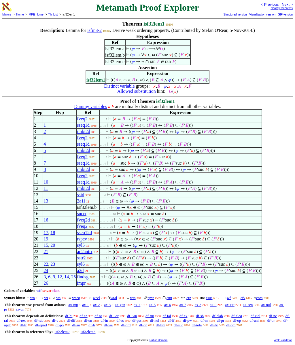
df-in (104, 320)
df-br (271, 320)
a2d (80, 270)
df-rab (39, 320)
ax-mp (73, 304)
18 (52, 232)
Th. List (53, 14)
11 (46, 188)
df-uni (254, 320)
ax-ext (229, 304)
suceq (82, 213)
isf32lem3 (87, 331)
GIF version (285, 14)
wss (133, 298)
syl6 (81, 264)
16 (46, 219)
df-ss (120, 320)
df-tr (23, 325)
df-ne (273, 316)
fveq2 (82, 118)
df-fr (91, 325)
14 (66, 276)
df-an (83, 316)
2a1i (81, 200)
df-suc (178, 325)
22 (46, 264)
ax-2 (96, 304)
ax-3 (107, 304)
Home (20, 14)
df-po (60, 325)
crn (188, 298)
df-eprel (41, 325)
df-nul (154, 320)
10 (46, 182)
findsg (82, 276)
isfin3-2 (94, 30)
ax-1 (85, 304)
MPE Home (36, 14)
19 (46, 238)
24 (46, 270)
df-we (108, 325)
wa (58, 298)
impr (81, 283)
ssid (80, 194)
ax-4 (137, 304)
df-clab (217, 316)
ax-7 (182, 304)
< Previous (270, 4)
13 (46, 200)
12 (59, 276)
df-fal (166, 316)
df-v (55, 320)
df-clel (255, 316)
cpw (151, 298)
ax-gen (120, 304)
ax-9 (213, 304)
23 (52, 264)
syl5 (81, 245)
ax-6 (167, 304)
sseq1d (83, 125)
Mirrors (6, 14)
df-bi (68, 316)
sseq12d (84, 232)
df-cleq (236, 316)
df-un (88, 320)
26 (46, 283)
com (259, 298)
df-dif (71, 320)
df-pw (187, 320)
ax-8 (198, 304)
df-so (76, 325)
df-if (171, 320)
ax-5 (152, 304)
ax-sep (248, 304)
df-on (143, 325)
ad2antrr (84, 251)
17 (46, 232)
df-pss (136, 320)
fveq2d (83, 219)
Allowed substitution (136, 91)
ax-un (20, 309)
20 (52, 245)
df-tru (149, 316)
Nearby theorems (282, 8)
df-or (98, 316)
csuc (209, 298)
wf (229, 298)
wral (113, 298)
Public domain (159, 340)
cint (169, 298)
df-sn (204, 320)
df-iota (197, 325)
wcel (96, 298)
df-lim (160, 325)
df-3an (132, 316)
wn (32, 298)
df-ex (183, 316)
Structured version (235, 14)
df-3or (114, 316)
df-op (237, 320)
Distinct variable (119, 86)
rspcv (82, 238)
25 (73, 276)
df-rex (21, 320)
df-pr (220, 320)
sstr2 (81, 257)
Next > (287, 4)
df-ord (126, 325)
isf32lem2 (61, 331)
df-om (231, 325)
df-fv (214, 325)
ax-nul (266, 304)
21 (46, 251)
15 (46, 245)
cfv (243, 298)
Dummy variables (90, 106)
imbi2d (83, 131)
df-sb (200, 316)
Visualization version (262, 14)
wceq (76, 298)
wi (46, 298)
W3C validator (283, 340)
